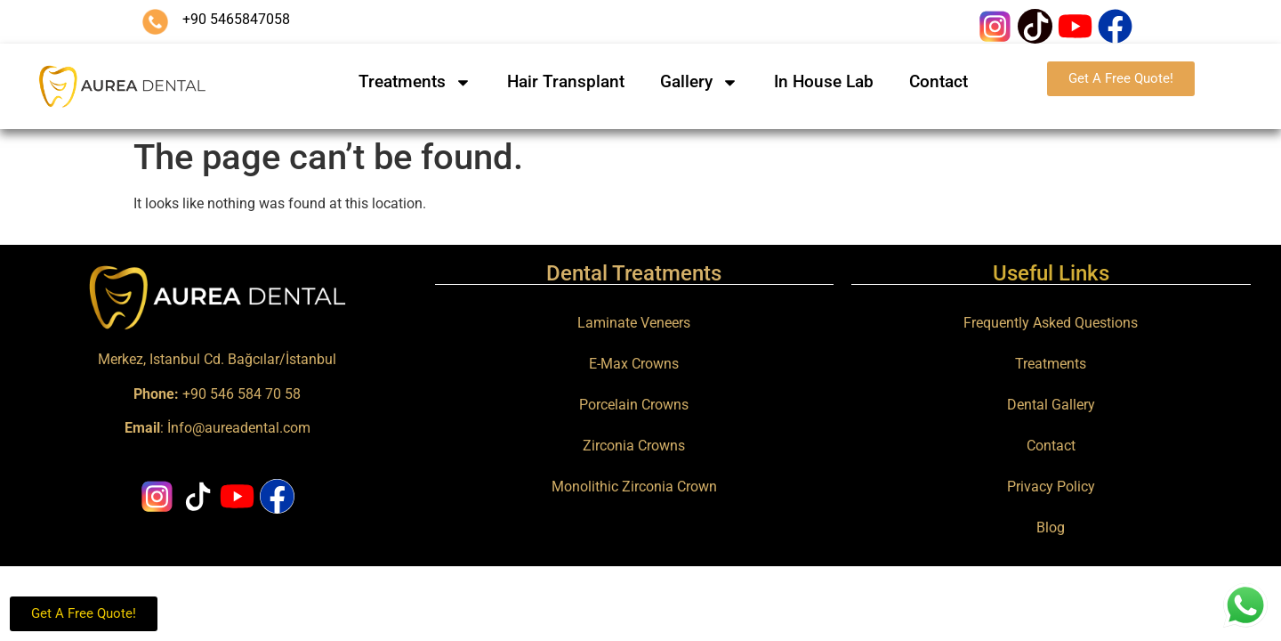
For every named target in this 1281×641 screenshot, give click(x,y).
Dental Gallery (1051, 404)
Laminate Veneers (633, 322)
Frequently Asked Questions (1050, 322)
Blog (1050, 527)
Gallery (699, 82)
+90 (171, 393)
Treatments (415, 82)
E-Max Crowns (634, 363)
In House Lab (824, 81)
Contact (938, 81)
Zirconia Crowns (634, 445)
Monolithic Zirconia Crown (634, 486)
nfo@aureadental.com (240, 427)
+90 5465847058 (236, 19)
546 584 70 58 (255, 393)
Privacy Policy (1051, 486)
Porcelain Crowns (634, 404)
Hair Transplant (565, 81)
